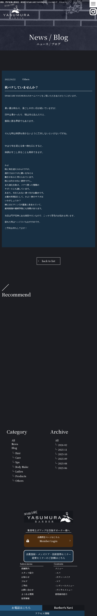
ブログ (24, 581)
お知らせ (25, 576)
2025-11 (62, 449)
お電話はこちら (21, 608)
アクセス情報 (42, 613)
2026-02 (62, 445)
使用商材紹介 (61, 594)
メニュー (59, 568)
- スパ (57, 572)
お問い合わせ (27, 589)
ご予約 (24, 585)
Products (20, 476)
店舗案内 (25, 568)
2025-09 (62, 458)
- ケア (57, 581)
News (15, 444)
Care (18, 457)
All (13, 440)
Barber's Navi (63, 608)
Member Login (48, 539)
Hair (18, 453)
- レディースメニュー (64, 585)
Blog (14, 448)
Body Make (21, 467)
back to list (48, 261)
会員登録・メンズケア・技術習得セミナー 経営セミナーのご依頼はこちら (48, 556)
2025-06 (62, 468)
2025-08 (62, 463)
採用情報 (25, 598)
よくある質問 (27, 594)
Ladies (19, 471)
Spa (17, 462)
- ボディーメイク (62, 576)
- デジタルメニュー (63, 589)
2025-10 (62, 454)
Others (19, 480)
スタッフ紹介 (27, 572)
